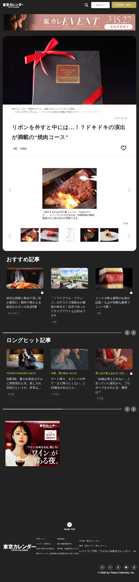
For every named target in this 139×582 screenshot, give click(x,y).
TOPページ (40, 539)
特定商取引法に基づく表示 (68, 554)
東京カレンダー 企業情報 (46, 554)
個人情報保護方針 (64, 544)
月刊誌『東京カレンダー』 (90, 541)
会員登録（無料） (124, 4)
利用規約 (60, 539)
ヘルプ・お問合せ (43, 544)
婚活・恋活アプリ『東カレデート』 (93, 546)
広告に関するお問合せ (45, 549)
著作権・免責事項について (68, 549)
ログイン (100, 5)
